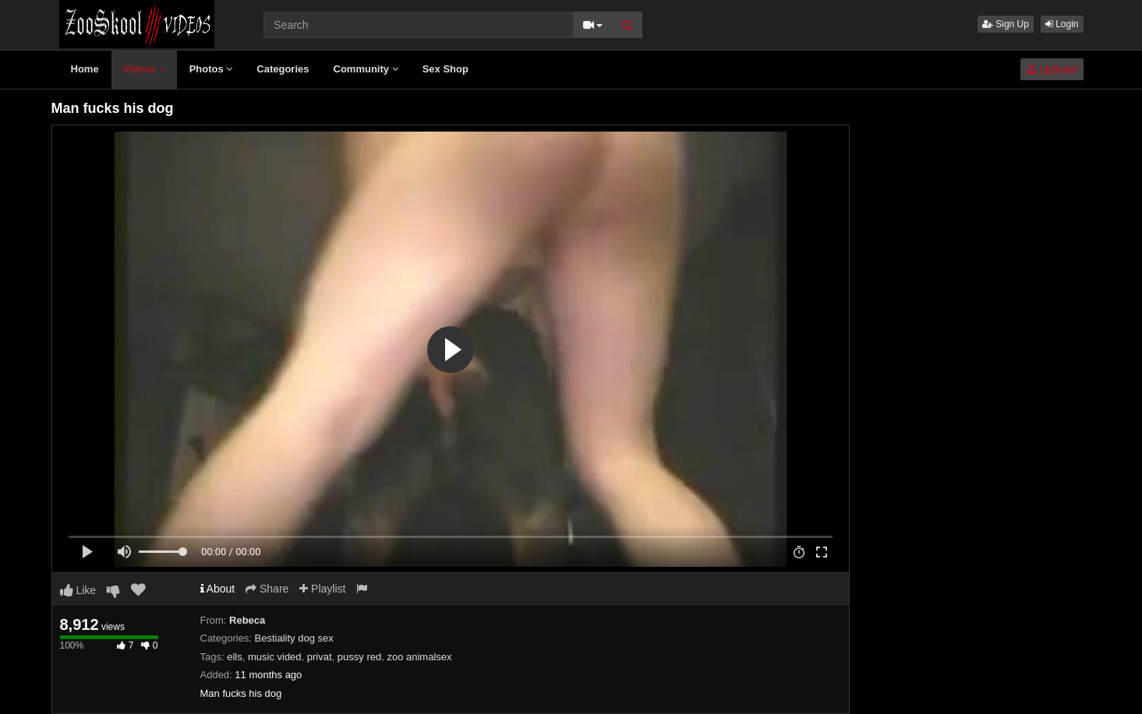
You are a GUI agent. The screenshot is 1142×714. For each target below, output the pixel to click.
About (217, 588)
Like (78, 590)
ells (234, 657)
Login (1062, 24)
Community (366, 69)
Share (267, 588)
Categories (282, 69)
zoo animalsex (419, 657)
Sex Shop (445, 69)
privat (319, 657)
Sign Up (1005, 24)
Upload (1052, 69)
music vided (275, 657)
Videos (144, 69)
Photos (211, 69)
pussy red (359, 657)
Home (85, 69)
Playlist (322, 588)
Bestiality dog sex (294, 638)
